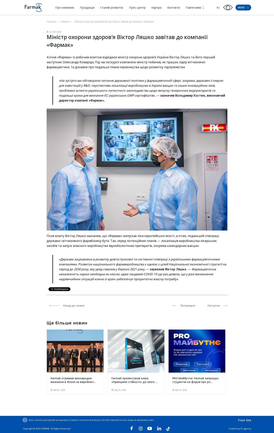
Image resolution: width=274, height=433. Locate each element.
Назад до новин (66, 305)
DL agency (246, 428)
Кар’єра (156, 7)
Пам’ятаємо (194, 7)
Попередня (183, 305)
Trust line (244, 420)
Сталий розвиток (111, 7)
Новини (65, 21)
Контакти (173, 7)
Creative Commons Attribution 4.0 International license (98, 420)
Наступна (217, 305)
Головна (51, 21)
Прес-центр (137, 7)
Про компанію (64, 7)
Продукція (87, 7)
